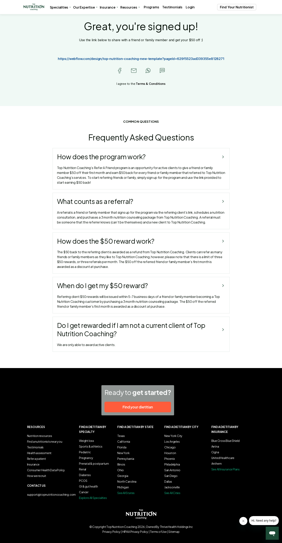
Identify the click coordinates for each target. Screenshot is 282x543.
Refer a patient (36, 458)
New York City (173, 436)
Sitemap (174, 531)
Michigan (123, 487)
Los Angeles (172, 441)
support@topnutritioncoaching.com (51, 494)
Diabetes (85, 475)
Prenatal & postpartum (94, 463)
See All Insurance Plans (225, 469)
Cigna (215, 452)
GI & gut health (88, 486)
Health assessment (39, 453)
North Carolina (126, 481)
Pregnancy (86, 458)
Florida (121, 447)
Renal (82, 469)
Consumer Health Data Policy (46, 470)
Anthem (216, 463)
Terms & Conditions (150, 83)
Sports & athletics (90, 446)
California (123, 441)
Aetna (215, 446)
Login (190, 7)
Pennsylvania (125, 458)
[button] (34, 7)
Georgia (122, 476)
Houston (170, 453)
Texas (121, 436)
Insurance (33, 464)
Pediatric (85, 452)
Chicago (170, 447)
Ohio (120, 470)
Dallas (168, 481)
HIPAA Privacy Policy (135, 531)
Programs (151, 7)
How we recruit (36, 476)
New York (123, 453)
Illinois (121, 464)
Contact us (36, 485)
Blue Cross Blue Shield (225, 440)
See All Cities (172, 493)
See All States (126, 493)
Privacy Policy (111, 531)
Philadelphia (172, 464)
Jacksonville (172, 487)
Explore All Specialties (93, 498)
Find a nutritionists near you (44, 441)
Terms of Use (158, 531)
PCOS (83, 480)
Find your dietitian (138, 407)
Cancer (84, 492)
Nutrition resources (39, 436)
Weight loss (86, 440)
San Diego (171, 476)
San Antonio (172, 470)
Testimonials (172, 7)
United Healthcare (223, 458)
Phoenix (169, 458)
